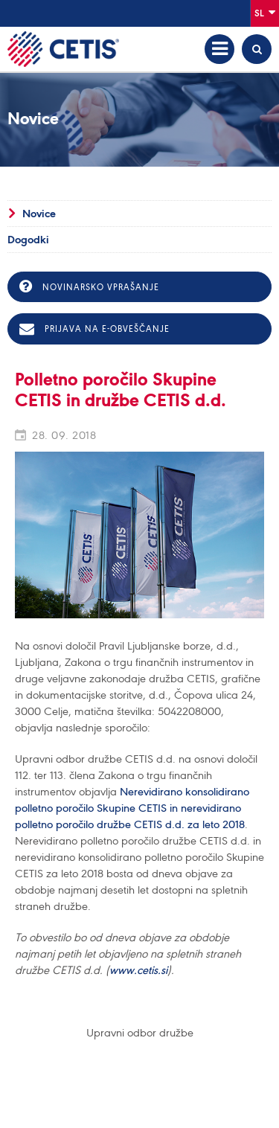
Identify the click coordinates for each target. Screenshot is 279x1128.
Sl (264, 12)
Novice (39, 213)
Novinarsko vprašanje (89, 286)
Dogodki (28, 239)
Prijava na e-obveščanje (94, 328)
